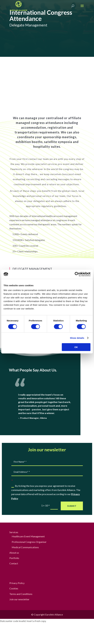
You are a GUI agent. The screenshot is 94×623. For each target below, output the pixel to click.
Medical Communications (25, 547)
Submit (71, 506)
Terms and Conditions (20, 593)
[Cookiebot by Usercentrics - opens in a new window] (76, 274)
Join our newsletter (19, 599)
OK (76, 347)
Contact (13, 563)
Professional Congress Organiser (29, 541)
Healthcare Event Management (28, 536)
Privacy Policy (17, 583)
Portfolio (14, 558)
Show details (77, 337)
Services (13, 532)
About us (14, 552)
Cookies (13, 588)
